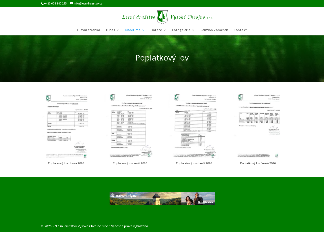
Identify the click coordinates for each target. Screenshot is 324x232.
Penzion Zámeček (214, 30)
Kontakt (240, 30)
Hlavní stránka (88, 30)
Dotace (156, 30)
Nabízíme (132, 30)
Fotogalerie (181, 30)
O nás (110, 30)
